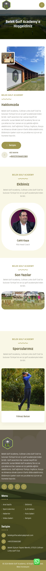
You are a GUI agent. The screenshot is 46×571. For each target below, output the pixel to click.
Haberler (6, 514)
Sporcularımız (9, 509)
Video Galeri (8, 518)
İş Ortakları (29, 509)
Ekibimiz (28, 505)
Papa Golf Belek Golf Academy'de (22, 295)
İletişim (11, 145)
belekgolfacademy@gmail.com (20, 535)
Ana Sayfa (7, 505)
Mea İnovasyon (23, 567)
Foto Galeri (29, 514)
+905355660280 (18, 156)
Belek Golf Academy (17, 564)
